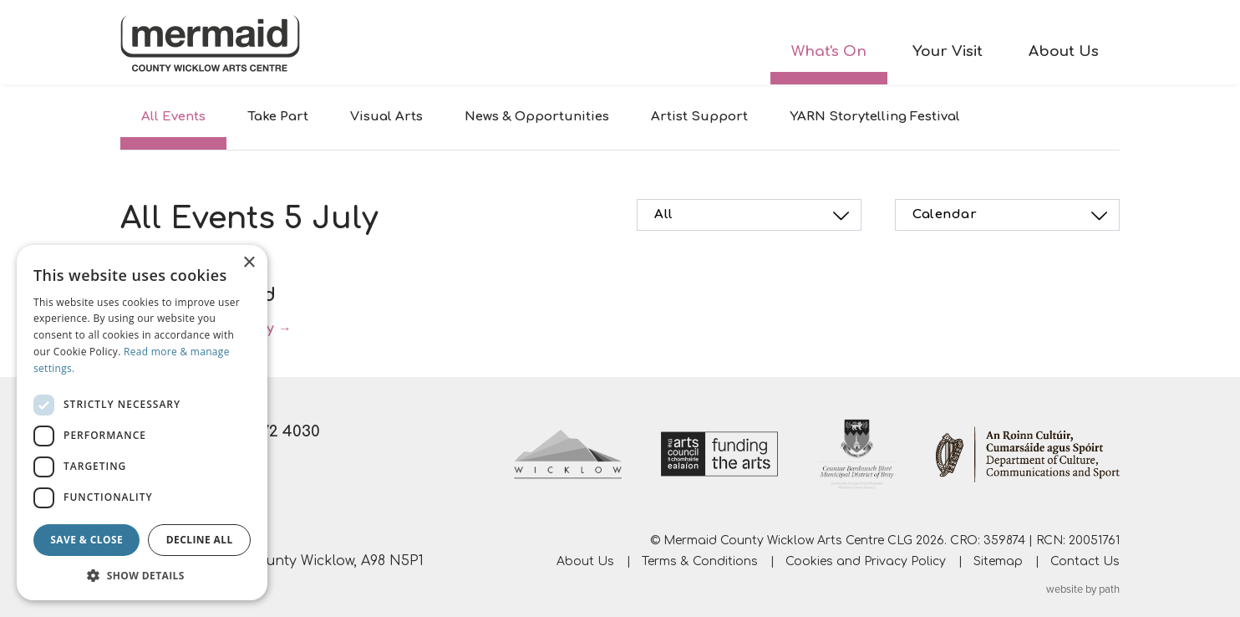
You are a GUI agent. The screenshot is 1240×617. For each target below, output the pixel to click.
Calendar (1012, 216)
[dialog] (142, 422)
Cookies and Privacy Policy (865, 561)
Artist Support (699, 117)
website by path (1083, 589)
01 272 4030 (276, 431)
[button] (142, 575)
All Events (173, 117)
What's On (828, 51)
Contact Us (1085, 561)
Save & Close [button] (86, 540)
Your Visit (947, 51)
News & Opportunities (537, 117)
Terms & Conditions (700, 561)
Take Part (277, 117)
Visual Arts (386, 117)
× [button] (248, 263)
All (754, 216)
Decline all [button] (199, 540)
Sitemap (998, 561)
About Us (1064, 51)
